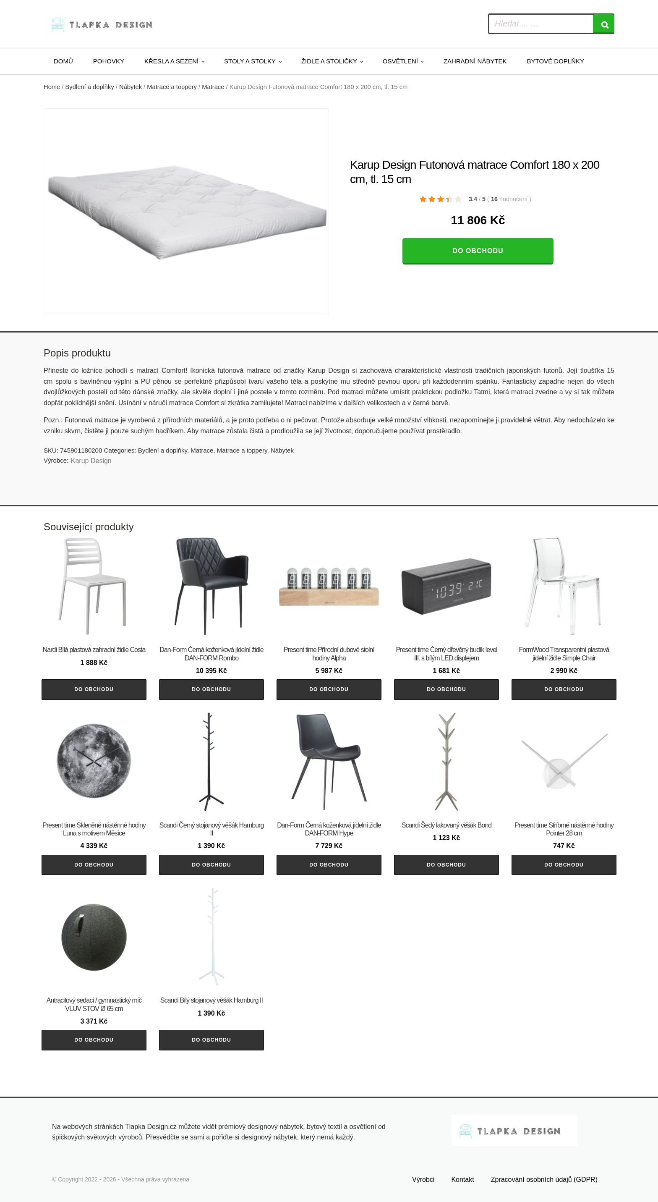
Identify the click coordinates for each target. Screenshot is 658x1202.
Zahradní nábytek (475, 61)
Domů (63, 61)
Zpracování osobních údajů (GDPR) (544, 1179)
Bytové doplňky (555, 61)
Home (52, 87)
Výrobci (423, 1179)
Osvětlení (400, 61)
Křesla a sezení (171, 61)
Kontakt (462, 1179)
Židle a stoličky (329, 61)
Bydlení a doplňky (89, 87)
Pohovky (108, 61)
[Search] (603, 24)
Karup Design (91, 460)
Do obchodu (477, 250)
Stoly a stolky (250, 61)
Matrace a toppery (172, 87)
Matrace (213, 87)
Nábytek (130, 87)
